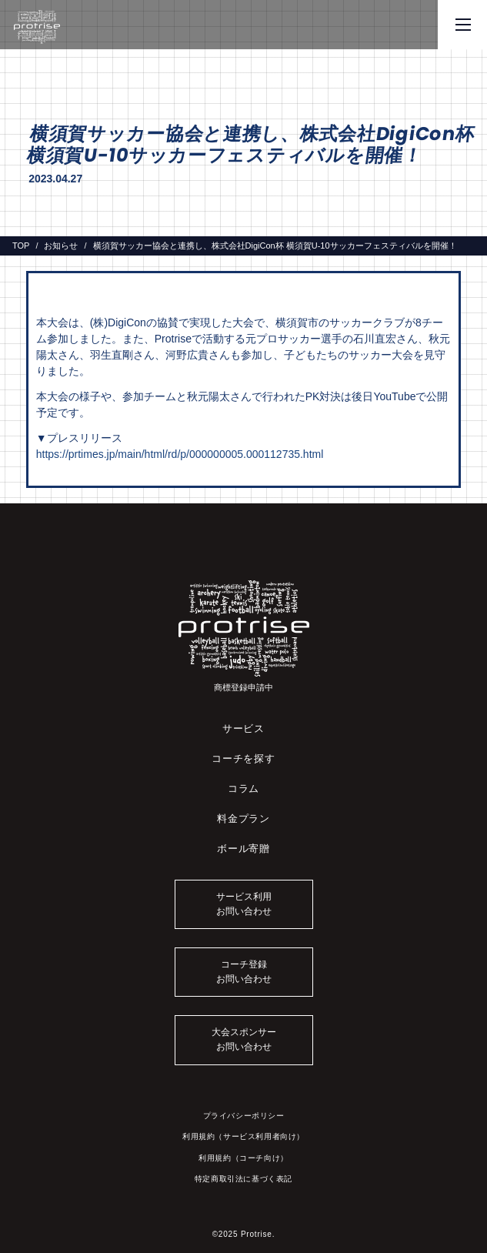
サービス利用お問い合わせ (244, 904)
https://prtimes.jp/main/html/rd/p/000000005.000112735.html (180, 454)
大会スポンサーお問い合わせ (244, 1039)
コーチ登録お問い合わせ (244, 971)
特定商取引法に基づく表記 (243, 1178)
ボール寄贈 (243, 848)
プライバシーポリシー (244, 1115)
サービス (243, 728)
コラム (243, 788)
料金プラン (243, 818)
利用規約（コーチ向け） (243, 1158)
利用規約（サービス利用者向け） (243, 1136)
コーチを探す (243, 758)
